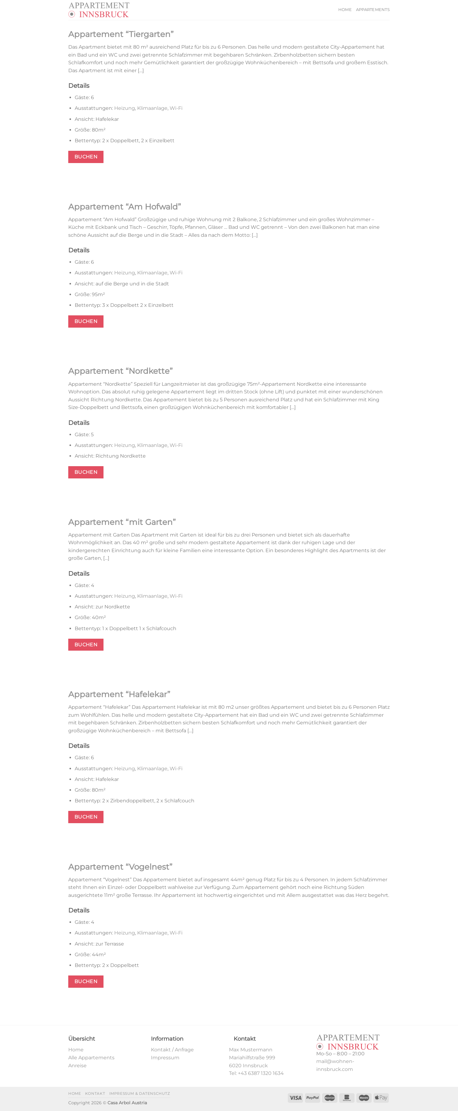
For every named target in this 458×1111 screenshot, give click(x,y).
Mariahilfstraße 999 (252, 1058)
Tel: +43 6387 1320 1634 (256, 1073)
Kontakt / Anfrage (172, 1050)
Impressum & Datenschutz (139, 1093)
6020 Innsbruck (248, 1065)
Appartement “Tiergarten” (121, 34)
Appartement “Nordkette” (120, 371)
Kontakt (95, 1093)
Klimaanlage (152, 108)
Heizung (124, 108)
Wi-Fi (176, 108)
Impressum (165, 1058)
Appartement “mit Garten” (122, 522)
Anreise (77, 1065)
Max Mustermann (250, 1050)
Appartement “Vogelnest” (120, 866)
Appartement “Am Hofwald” (124, 206)
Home (345, 9)
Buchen (86, 157)
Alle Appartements (91, 1058)
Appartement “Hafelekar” (119, 694)
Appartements (373, 9)
